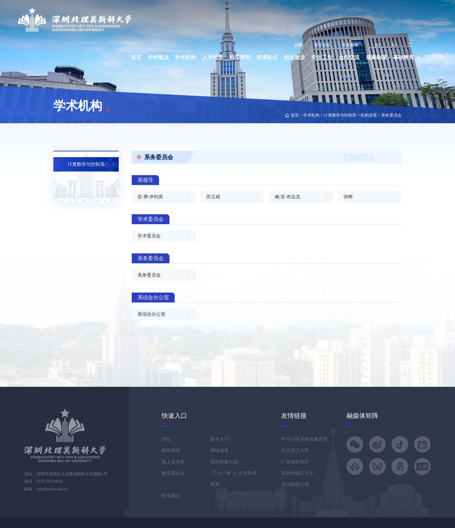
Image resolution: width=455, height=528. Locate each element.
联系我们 (171, 495)
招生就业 (294, 57)
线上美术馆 (173, 461)
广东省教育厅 (295, 461)
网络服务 (219, 450)
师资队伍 (267, 57)
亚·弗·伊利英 (150, 196)
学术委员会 (149, 235)
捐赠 (298, 45)
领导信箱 (322, 45)
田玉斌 (213, 196)
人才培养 (212, 57)
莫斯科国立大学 (297, 473)
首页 (136, 57)
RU (394, 45)
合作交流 (349, 57)
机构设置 (369, 115)
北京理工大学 (295, 450)
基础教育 (403, 57)
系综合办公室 (151, 314)
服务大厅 (219, 439)
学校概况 (158, 57)
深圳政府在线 (295, 484)
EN (377, 45)
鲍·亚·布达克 (287, 196)
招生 (166, 439)
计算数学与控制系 (340, 115)
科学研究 (240, 57)
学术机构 (185, 57)
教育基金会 (173, 473)
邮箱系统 (171, 450)
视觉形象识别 (224, 461)
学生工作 (321, 57)
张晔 (348, 196)
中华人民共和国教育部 (304, 439)
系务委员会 (391, 115)
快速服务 (352, 45)
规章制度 (376, 57)
